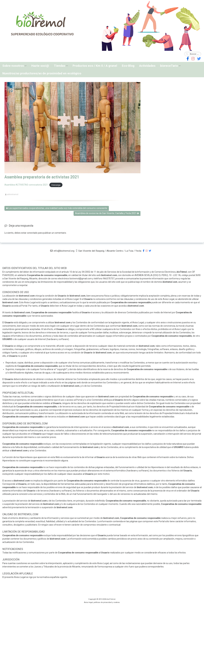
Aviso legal (88, 602)
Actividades (147, 66)
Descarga (55, 185)
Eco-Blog (128, 66)
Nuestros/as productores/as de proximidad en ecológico (41, 73)
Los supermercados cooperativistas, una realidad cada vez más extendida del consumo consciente (56, 208)
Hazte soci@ (40, 66)
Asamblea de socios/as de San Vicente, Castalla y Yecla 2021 (107, 213)
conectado (32, 233)
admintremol (12, 194)
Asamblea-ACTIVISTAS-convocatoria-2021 (26, 184)
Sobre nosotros (13, 66)
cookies (116, 602)
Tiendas (59, 66)
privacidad (107, 602)
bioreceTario (169, 66)
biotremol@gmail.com (81, 278)
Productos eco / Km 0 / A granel (95, 66)
